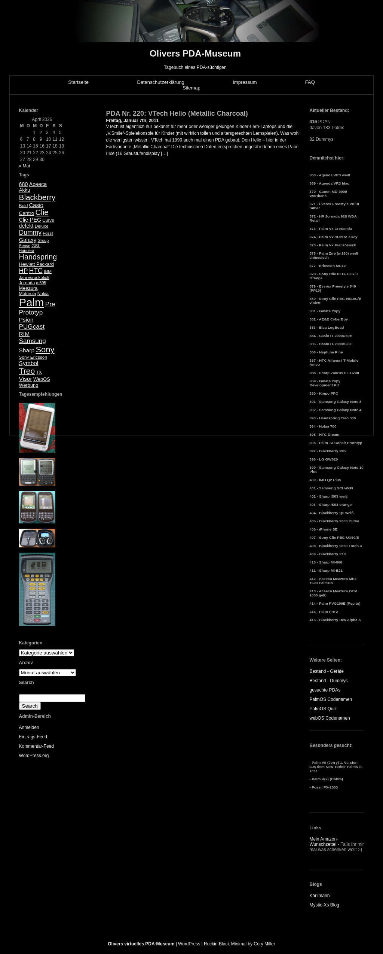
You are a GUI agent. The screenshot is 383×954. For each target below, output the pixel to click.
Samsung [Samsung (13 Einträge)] (32, 340)
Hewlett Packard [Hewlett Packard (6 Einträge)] (36, 264)
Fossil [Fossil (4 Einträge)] (48, 233)
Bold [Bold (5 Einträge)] (23, 205)
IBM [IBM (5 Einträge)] (48, 271)
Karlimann (319, 895)
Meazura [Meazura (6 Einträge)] (28, 288)
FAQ (310, 82)
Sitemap (191, 88)
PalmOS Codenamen (330, 699)
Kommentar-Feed (36, 746)
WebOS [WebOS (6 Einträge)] (41, 379)
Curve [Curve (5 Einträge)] (48, 220)
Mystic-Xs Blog (324, 905)
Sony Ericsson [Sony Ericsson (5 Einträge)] (33, 357)
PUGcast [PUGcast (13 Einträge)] (32, 326)
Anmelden (29, 727)
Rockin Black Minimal (225, 944)
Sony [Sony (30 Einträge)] (45, 349)
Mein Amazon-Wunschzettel (323, 841)
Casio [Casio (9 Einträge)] (36, 205)
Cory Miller (264, 944)
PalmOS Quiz (323, 708)
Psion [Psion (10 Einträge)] (26, 319)
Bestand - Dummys (328, 680)
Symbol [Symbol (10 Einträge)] (29, 363)
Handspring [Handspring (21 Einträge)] (38, 257)
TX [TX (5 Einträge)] (39, 372)
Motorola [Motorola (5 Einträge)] (27, 293)
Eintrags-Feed (33, 736)
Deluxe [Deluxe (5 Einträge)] (42, 226)
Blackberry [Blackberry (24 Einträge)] (37, 197)
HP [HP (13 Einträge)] (23, 270)
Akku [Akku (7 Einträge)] (24, 190)
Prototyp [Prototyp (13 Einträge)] (31, 312)
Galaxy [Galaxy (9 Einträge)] (28, 240)
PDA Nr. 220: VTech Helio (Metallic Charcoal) (177, 113)
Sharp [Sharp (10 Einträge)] (26, 350)
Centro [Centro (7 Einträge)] (26, 213)
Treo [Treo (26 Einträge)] (27, 371)
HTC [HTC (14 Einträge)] (36, 270)
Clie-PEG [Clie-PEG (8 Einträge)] (30, 220)
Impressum (245, 82)
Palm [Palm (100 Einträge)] (31, 302)
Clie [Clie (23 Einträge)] (42, 212)
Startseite (78, 82)
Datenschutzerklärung (160, 82)
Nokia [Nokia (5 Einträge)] (43, 293)
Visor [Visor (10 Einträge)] (25, 379)
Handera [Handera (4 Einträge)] (26, 250)
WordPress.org (34, 755)
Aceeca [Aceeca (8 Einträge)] (38, 184)
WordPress (189, 944)
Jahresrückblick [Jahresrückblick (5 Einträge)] (34, 277)
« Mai (24, 165)
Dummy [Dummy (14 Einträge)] (30, 232)
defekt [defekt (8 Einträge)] (26, 226)
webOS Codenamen (329, 718)
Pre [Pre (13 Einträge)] (50, 304)
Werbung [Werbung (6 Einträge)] (29, 385)
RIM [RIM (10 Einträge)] (24, 334)
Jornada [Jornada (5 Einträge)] (27, 282)
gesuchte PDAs (324, 690)
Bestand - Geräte (326, 671)
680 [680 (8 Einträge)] (23, 184)
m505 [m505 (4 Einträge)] (41, 282)
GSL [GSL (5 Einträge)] (35, 245)
